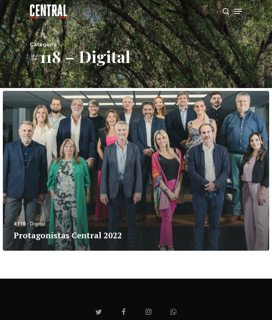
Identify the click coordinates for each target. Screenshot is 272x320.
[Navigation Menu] (238, 11)
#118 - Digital (29, 224)
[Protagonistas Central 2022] (136, 171)
